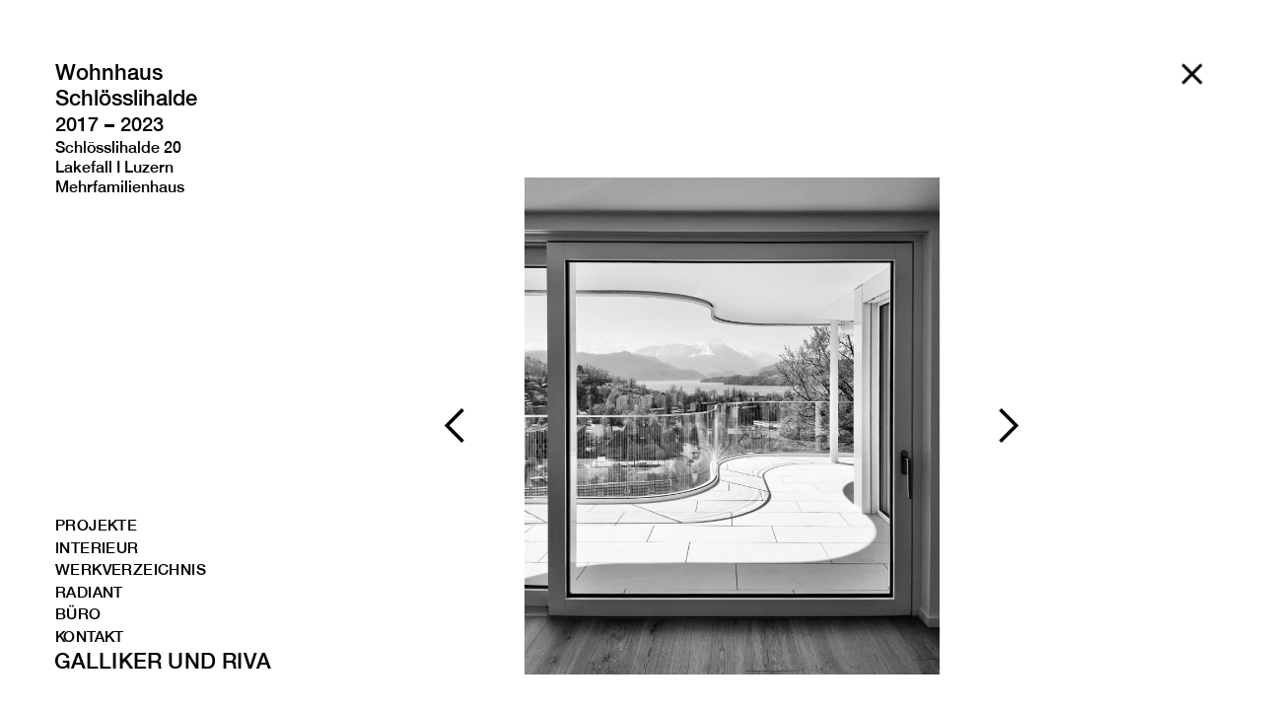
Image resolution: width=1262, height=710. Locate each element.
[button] (455, 426)
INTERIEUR (97, 548)
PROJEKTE (96, 526)
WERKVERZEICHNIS (116, 570)
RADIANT (89, 593)
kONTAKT (89, 637)
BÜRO (78, 614)
